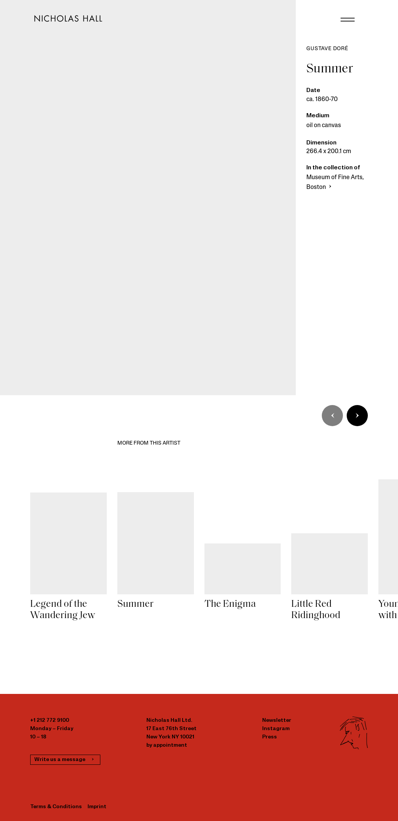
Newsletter (276, 720)
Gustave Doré (327, 49)
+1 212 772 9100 (49, 720)
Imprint (97, 807)
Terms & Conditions (56, 807)
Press (269, 737)
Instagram (276, 729)
